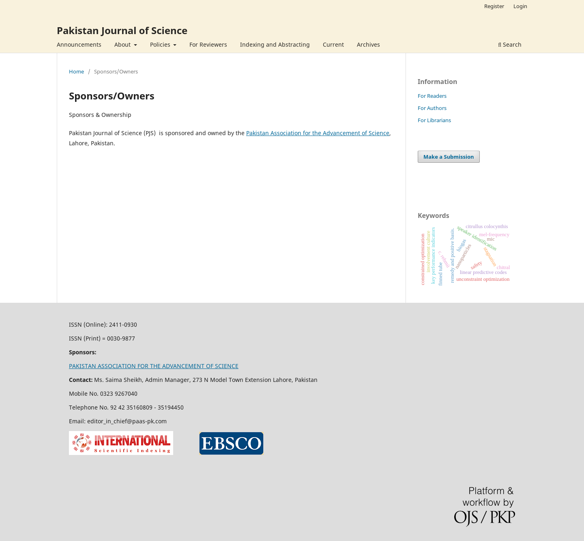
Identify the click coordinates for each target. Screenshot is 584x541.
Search (510, 44)
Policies (161, 44)
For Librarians (434, 120)
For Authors (432, 108)
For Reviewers (208, 44)
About (123, 44)
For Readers (432, 95)
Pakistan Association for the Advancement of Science (317, 133)
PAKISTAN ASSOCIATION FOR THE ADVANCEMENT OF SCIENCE (153, 366)
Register (494, 6)
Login (520, 6)
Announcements (79, 44)
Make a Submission (448, 156)
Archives (368, 44)
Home (76, 71)
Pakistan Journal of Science (122, 30)
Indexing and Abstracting (275, 44)
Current (333, 44)
